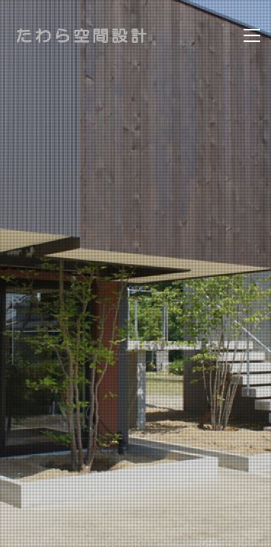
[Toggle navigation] (252, 35)
